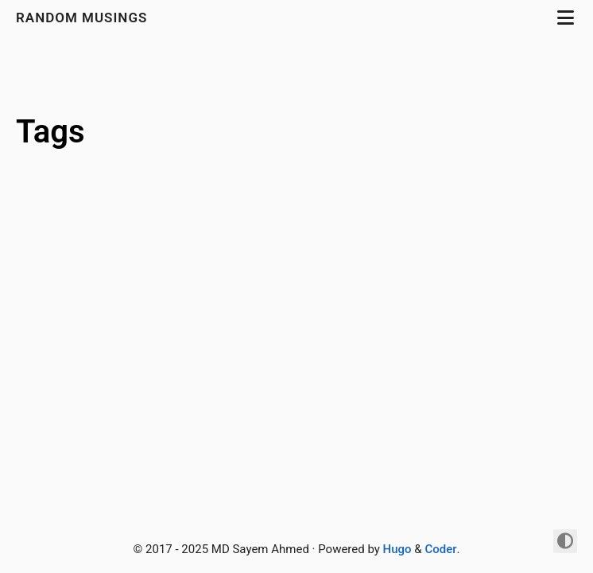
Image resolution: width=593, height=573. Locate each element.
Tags (50, 131)
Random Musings (84, 17)
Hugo (397, 549)
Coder (440, 549)
